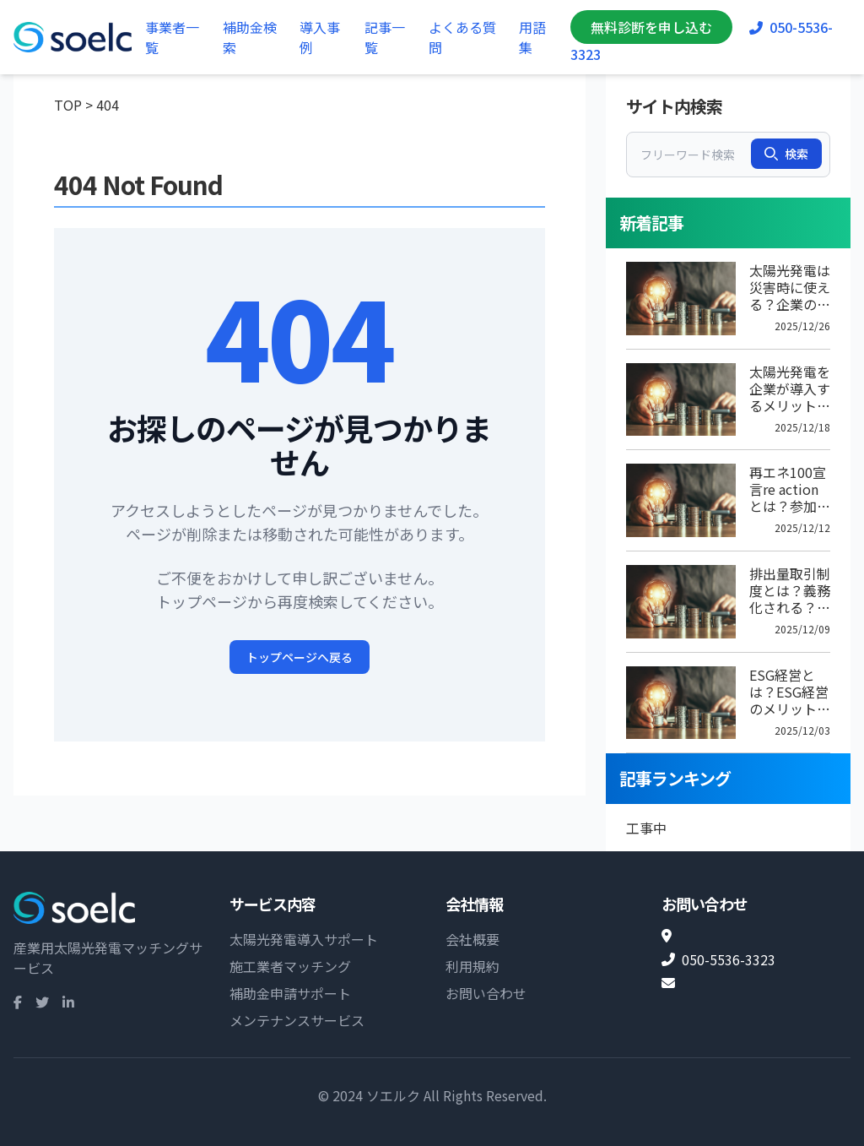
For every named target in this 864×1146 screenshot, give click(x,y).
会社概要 (473, 939)
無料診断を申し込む (651, 27)
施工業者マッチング (290, 966)
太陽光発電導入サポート (304, 939)
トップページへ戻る (299, 657)
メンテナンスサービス (297, 1020)
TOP (68, 105)
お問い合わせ (486, 993)
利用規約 (473, 966)
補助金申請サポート (290, 993)
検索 (786, 153)
